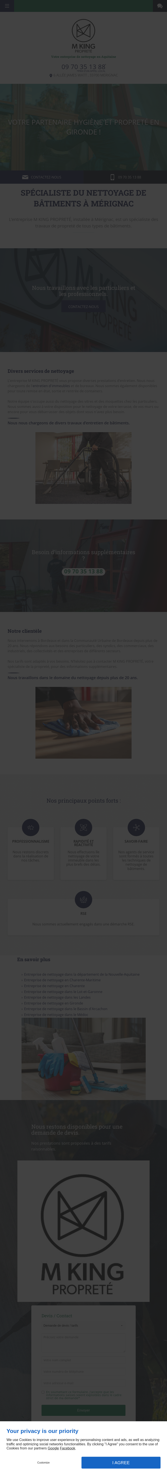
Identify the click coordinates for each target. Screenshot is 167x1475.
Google (53, 1448)
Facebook (67, 1448)
